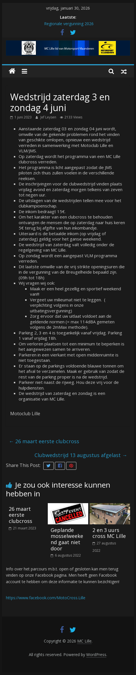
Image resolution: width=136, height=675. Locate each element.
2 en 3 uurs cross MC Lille (109, 533)
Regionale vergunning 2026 (69, 23)
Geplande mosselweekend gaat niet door (67, 539)
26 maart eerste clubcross (44, 441)
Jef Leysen (48, 117)
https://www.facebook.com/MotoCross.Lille (45, 597)
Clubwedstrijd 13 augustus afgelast (80, 455)
